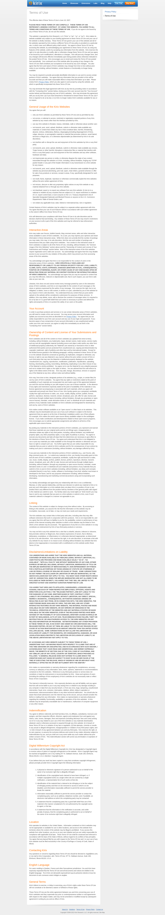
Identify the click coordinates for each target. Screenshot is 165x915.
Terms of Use (110, 16)
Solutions (72, 909)
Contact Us (99, 909)
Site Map (102, 912)
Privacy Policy (44, 82)
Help (109, 3)
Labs (95, 3)
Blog (102, 3)
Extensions (86, 3)
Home (64, 3)
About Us (65, 909)
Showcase (74, 3)
